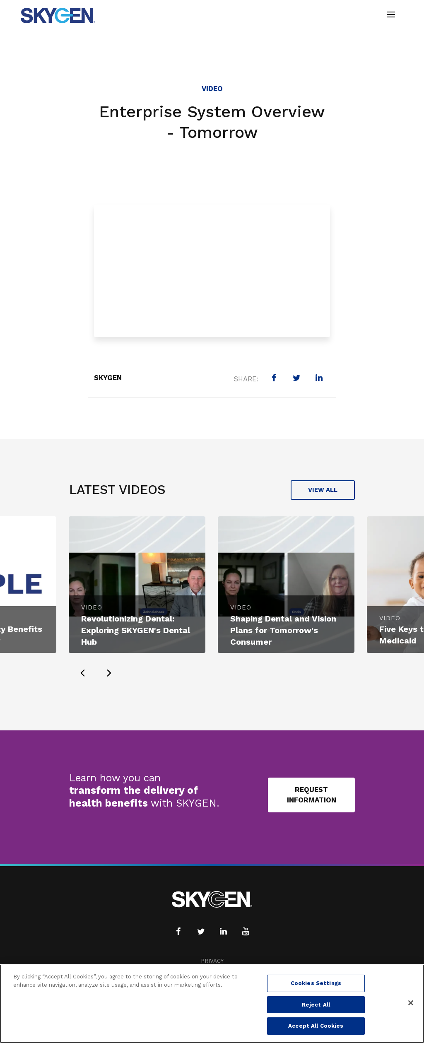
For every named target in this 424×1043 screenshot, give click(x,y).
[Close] (411, 1003)
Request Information (311, 794)
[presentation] (82, 673)
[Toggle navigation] (390, 15)
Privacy (212, 961)
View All (322, 490)
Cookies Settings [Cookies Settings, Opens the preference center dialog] (316, 983)
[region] (212, 1003)
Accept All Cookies (315, 1026)
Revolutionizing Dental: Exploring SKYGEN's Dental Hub (135, 630)
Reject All (316, 1005)
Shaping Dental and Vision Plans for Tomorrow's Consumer (283, 630)
